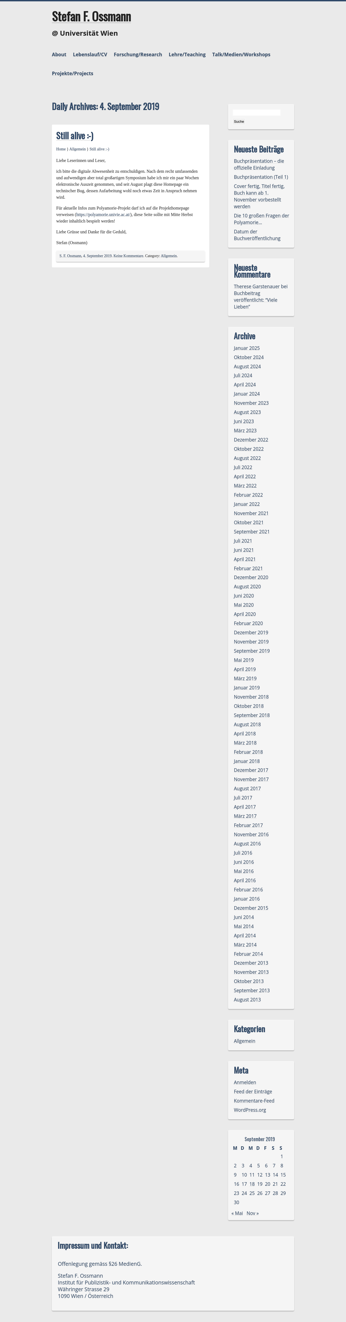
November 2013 (251, 972)
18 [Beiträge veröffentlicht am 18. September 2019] (252, 1184)
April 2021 (245, 559)
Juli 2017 (243, 798)
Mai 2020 (244, 605)
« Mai (237, 1213)
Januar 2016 (247, 899)
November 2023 (251, 403)
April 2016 (245, 880)
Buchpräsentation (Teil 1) (261, 177)
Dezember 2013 (251, 963)
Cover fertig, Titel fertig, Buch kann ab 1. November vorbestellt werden (259, 196)
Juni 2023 (244, 421)
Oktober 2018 (249, 706)
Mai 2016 (244, 871)
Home (61, 149)
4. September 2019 (97, 256)
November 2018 (251, 697)
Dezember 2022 (251, 440)
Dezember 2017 (251, 770)
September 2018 (252, 715)
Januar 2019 (247, 688)
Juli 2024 (243, 375)
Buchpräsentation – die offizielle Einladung (259, 164)
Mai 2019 (244, 660)
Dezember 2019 (251, 632)
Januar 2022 (247, 504)
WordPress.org (250, 1110)
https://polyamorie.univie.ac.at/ (103, 214)
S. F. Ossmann (70, 256)
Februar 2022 (248, 495)
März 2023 (245, 430)
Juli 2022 (243, 467)
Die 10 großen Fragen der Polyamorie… (261, 218)
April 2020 (245, 614)
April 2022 (245, 476)
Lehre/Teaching (187, 54)
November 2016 (251, 834)
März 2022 (245, 486)
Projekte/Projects (72, 73)
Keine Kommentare (128, 256)
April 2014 (245, 935)
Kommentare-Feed (254, 1101)
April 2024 (245, 384)
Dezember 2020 (251, 577)
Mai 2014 (244, 926)
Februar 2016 (248, 889)
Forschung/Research (138, 54)
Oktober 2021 (249, 522)
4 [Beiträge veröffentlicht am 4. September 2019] (250, 1165)
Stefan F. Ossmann (91, 16)
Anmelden (245, 1082)
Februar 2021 (248, 568)
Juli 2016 (243, 853)
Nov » (253, 1213)
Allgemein (77, 149)
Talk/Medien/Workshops (241, 54)
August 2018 (247, 724)
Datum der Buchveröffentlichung (257, 234)
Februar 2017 (248, 825)
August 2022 (247, 458)
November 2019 (251, 642)
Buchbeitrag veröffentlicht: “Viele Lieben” (255, 300)
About (59, 54)
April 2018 (245, 733)
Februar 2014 (248, 954)
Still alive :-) (74, 135)
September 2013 (252, 990)
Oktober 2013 (249, 981)
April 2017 (245, 807)
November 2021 (251, 513)
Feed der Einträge (253, 1091)
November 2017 (251, 779)
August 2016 (247, 844)
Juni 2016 (244, 862)
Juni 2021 (244, 550)
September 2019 (252, 651)
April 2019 (245, 669)
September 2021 (252, 532)
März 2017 (245, 816)
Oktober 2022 (249, 449)
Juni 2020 (244, 596)
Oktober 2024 (249, 357)
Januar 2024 (247, 394)
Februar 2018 (248, 752)
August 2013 (247, 1000)
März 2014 (245, 945)
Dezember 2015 (251, 908)
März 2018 (245, 743)
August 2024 (247, 366)
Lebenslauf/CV (90, 54)
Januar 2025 (247, 348)
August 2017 (247, 788)
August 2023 (247, 412)
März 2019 (245, 678)
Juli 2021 (243, 541)
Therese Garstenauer (257, 286)
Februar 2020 (248, 623)
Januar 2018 (247, 761)
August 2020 (247, 586)
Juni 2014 (244, 917)
